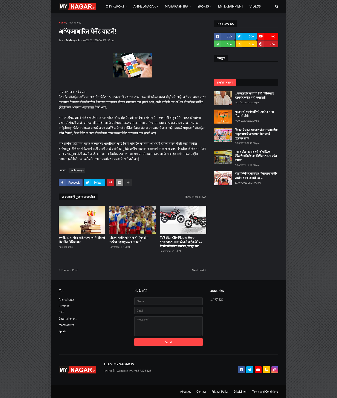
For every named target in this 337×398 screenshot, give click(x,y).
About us (185, 391)
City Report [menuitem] (115, 6)
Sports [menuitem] (203, 6)
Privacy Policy (219, 391)
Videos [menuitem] (255, 6)
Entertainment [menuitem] (230, 6)
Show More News (195, 196)
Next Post (198, 270)
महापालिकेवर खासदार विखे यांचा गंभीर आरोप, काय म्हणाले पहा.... (256, 176)
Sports (63, 331)
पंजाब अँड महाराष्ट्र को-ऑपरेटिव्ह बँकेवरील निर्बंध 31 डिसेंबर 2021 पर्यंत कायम (256, 156)
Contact (201, 391)
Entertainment (68, 318)
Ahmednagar (66, 299)
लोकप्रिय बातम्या (225, 82)
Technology (74, 22)
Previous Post (69, 270)
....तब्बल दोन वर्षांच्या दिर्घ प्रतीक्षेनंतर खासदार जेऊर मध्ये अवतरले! (254, 95)
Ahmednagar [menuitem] (144, 6)
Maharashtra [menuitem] (176, 6)
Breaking (64, 306)
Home (62, 22)
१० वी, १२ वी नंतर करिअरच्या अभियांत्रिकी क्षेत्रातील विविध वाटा (82, 240)
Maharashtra (66, 325)
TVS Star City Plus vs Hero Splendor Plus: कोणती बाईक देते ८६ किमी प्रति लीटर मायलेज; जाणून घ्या (181, 242)
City (61, 312)
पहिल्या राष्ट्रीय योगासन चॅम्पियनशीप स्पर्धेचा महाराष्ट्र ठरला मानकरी (128, 240)
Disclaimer (240, 391)
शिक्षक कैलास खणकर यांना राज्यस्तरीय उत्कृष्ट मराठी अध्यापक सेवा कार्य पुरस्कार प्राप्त (256, 134)
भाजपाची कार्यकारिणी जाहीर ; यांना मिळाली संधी (254, 114)
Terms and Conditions (265, 391)
